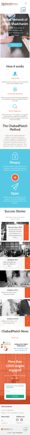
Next (27, 33)
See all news (15, 338)
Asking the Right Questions (21, 345)
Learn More (14, 45)
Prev (2, 33)
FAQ (2, 420)
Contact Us (4, 423)
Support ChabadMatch (7, 410)
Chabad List (19, 423)
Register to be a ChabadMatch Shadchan (12, 413)
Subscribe (15, 396)
